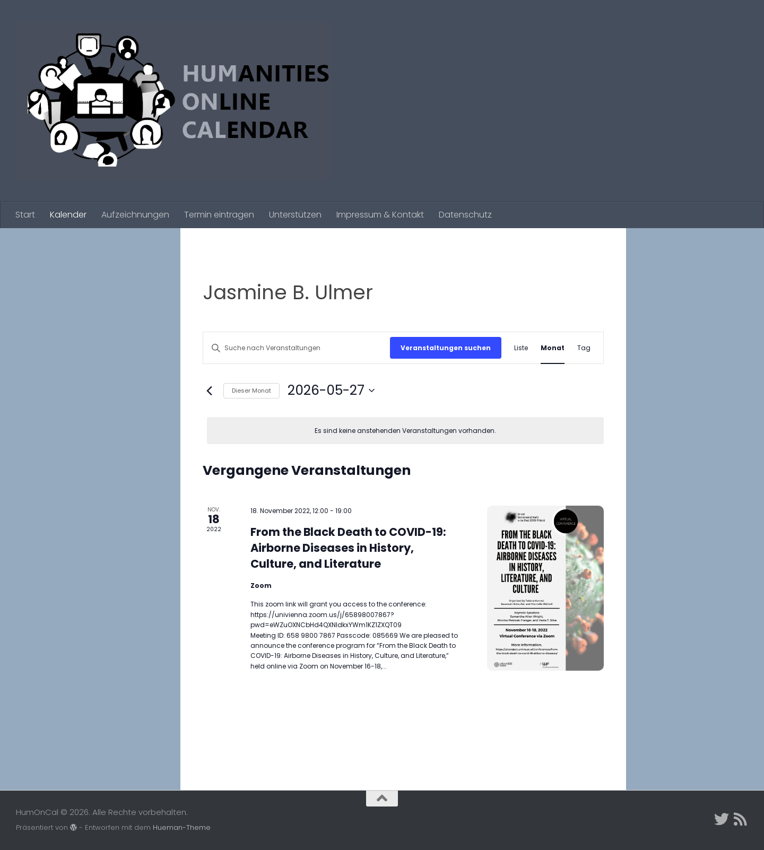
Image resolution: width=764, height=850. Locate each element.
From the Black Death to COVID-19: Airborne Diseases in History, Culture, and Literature (348, 547)
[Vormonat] (209, 390)
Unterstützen (295, 215)
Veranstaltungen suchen (446, 347)
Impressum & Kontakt (380, 215)
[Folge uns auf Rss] (740, 819)
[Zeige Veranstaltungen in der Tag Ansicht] (584, 347)
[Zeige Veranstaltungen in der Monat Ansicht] (553, 347)
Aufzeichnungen (135, 215)
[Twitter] (721, 819)
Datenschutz (465, 215)
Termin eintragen (219, 215)
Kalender (68, 215)
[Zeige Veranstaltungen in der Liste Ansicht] (521, 347)
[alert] (405, 430)
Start (25, 215)
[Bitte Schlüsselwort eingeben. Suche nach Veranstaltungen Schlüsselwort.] (296, 347)
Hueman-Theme (182, 827)
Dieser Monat (251, 390)
